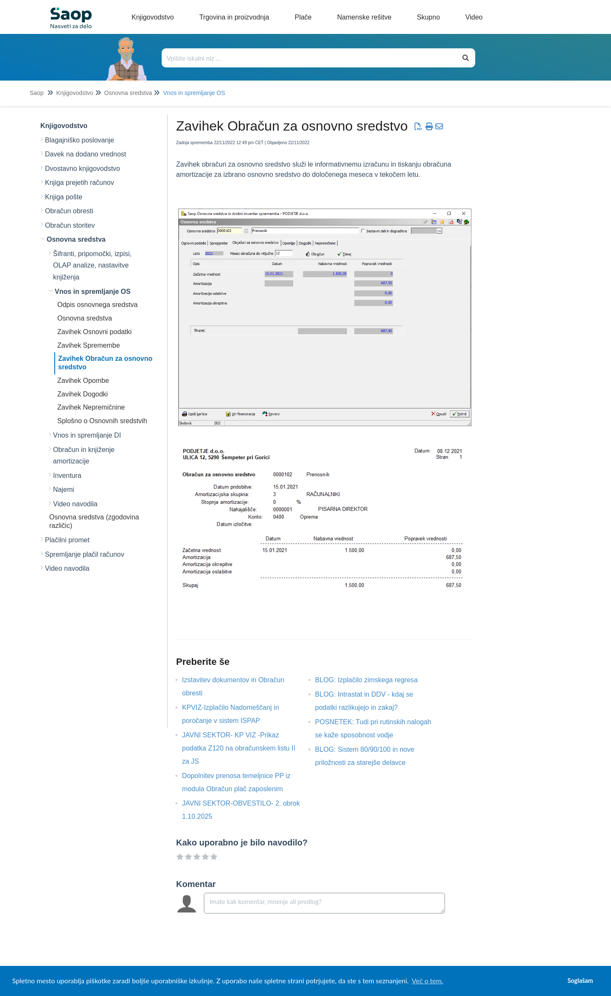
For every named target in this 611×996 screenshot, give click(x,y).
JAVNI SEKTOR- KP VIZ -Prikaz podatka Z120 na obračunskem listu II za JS (238, 748)
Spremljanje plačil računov (84, 554)
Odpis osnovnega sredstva (97, 304)
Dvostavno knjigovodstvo (82, 168)
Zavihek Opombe (83, 380)
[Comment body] (324, 903)
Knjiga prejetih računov (79, 182)
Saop (37, 92)
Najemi (63, 489)
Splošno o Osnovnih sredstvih (102, 420)
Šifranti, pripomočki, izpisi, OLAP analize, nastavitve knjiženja (92, 265)
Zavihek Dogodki (82, 394)
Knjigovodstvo (74, 92)
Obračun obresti (69, 211)
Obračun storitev (70, 225)
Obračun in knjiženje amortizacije (84, 455)
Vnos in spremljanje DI (87, 435)
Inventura (67, 475)
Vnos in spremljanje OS (194, 92)
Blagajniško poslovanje (79, 140)
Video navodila (75, 504)
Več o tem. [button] (427, 980)
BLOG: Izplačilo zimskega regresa (373, 680)
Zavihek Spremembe (88, 345)
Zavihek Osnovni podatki (94, 331)
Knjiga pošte (63, 197)
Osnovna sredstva (128, 92)
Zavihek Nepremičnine (91, 407)
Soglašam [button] (580, 980)
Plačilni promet (67, 540)
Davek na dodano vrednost (85, 154)
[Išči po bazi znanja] (309, 57)
